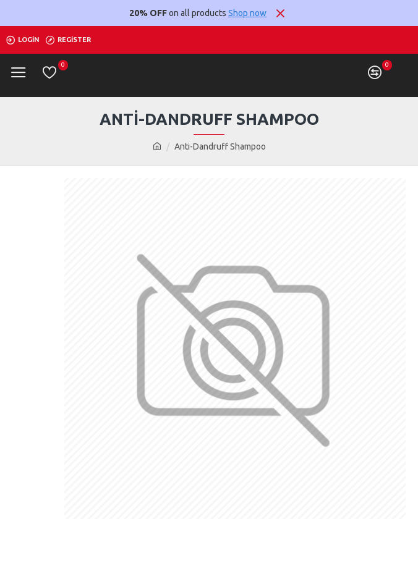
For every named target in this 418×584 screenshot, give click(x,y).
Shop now (247, 13)
